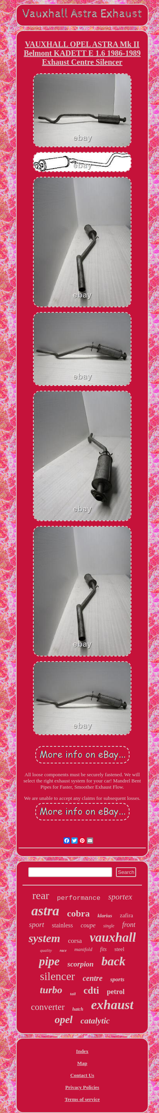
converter (48, 1007)
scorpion (80, 964)
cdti (91, 990)
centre (92, 978)
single (108, 926)
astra (45, 910)
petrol (116, 992)
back (113, 961)
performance (78, 898)
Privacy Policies (82, 1087)
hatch (78, 1009)
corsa (75, 940)
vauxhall (113, 937)
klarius (104, 915)
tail (73, 993)
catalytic (95, 1020)
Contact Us (82, 1075)
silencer (57, 976)
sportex (120, 896)
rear (40, 895)
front (128, 925)
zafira (126, 915)
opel (64, 1019)
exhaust (112, 1005)
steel (119, 949)
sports (117, 979)
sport (36, 924)
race (63, 950)
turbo (51, 990)
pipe (49, 961)
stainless (62, 925)
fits (103, 949)
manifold (83, 949)
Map (82, 1063)
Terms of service (82, 1099)
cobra (78, 913)
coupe (88, 925)
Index (82, 1051)
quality (46, 950)
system (44, 938)
